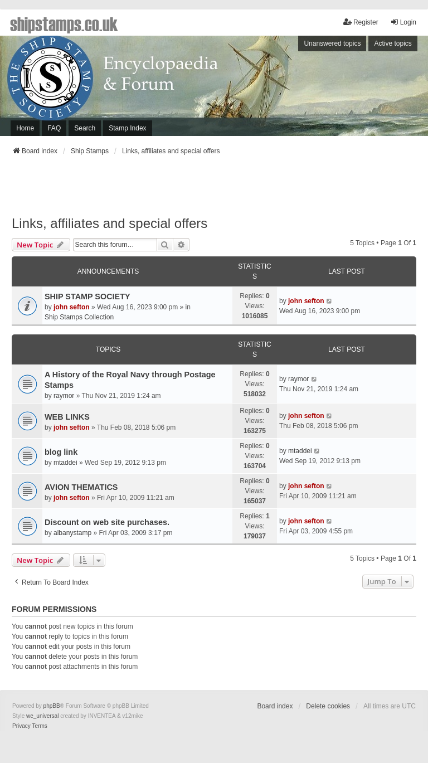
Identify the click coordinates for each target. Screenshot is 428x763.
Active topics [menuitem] (392, 43)
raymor (64, 396)
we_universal (42, 716)
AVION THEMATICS (81, 487)
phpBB (51, 706)
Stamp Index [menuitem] (127, 128)
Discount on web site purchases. (107, 522)
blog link (61, 452)
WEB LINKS (67, 416)
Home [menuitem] (25, 128)
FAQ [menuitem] (54, 128)
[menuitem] (21, 726)
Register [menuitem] (360, 22)
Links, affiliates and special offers (109, 223)
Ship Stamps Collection (79, 317)
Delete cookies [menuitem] (328, 706)
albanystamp (72, 533)
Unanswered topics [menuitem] (332, 43)
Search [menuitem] (84, 128)
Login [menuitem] (403, 22)
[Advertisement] (214, 189)
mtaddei (65, 462)
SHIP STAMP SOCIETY (87, 296)
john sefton (72, 307)
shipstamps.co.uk (64, 23)
